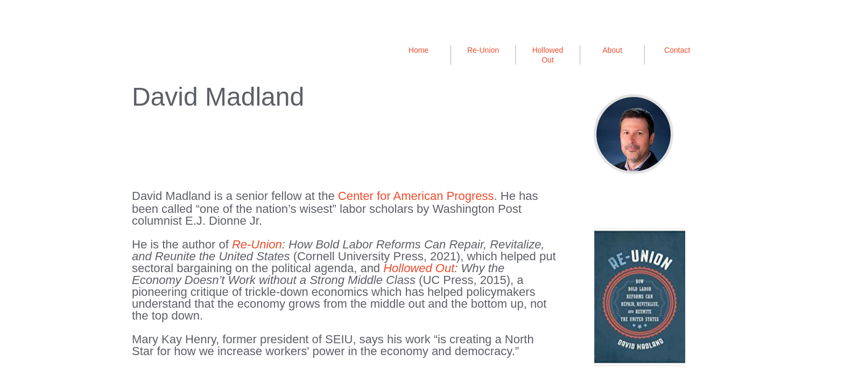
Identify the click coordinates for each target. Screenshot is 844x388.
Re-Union (483, 50)
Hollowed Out (418, 268)
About (612, 50)
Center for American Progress (416, 196)
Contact (677, 50)
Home (418, 50)
